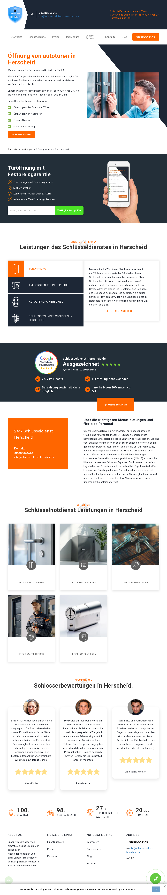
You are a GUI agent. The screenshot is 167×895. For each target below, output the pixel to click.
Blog (124, 36)
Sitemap (91, 863)
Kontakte (110, 36)
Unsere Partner (90, 37)
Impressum (72, 36)
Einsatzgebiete (37, 36)
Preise (55, 36)
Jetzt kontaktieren (119, 311)
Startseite (16, 36)
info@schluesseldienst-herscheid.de (58, 16)
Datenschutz (94, 849)
